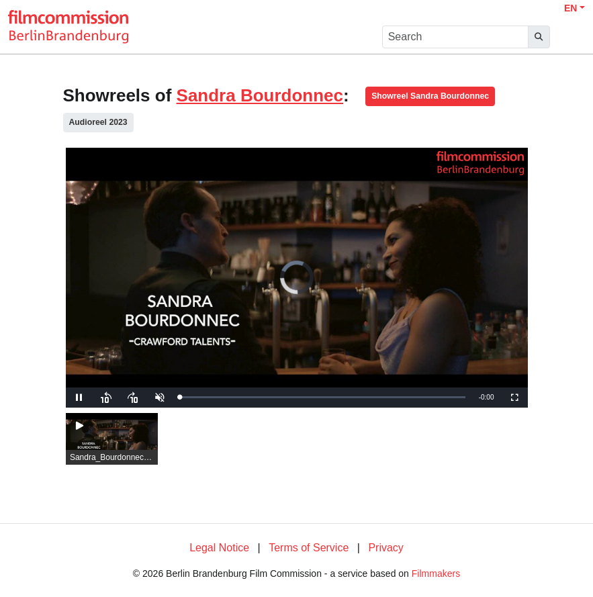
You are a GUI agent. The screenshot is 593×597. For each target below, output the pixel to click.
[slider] (322, 397)
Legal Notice (219, 547)
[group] (112, 439)
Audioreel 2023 (98, 122)
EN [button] (570, 8)
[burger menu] (570, 37)
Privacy (385, 547)
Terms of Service (309, 547)
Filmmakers (436, 573)
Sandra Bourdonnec (260, 95)
